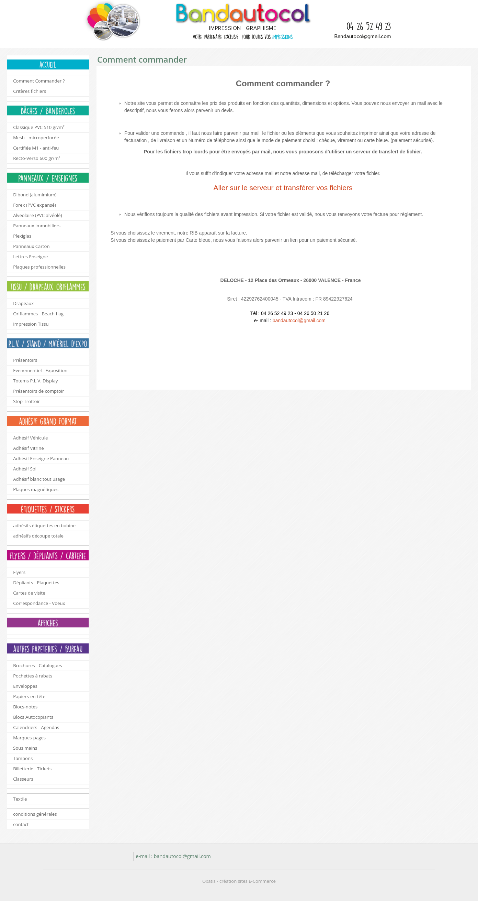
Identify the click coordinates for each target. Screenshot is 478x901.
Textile (20, 799)
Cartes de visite (29, 593)
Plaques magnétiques (35, 489)
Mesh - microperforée (36, 137)
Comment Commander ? (39, 81)
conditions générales (35, 814)
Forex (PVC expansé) (34, 205)
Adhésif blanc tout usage (39, 479)
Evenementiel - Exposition (40, 370)
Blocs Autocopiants (33, 717)
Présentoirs (25, 360)
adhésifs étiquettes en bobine (44, 525)
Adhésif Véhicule (30, 438)
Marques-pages (29, 738)
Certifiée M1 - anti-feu (36, 148)
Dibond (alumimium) (34, 195)
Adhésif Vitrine (28, 448)
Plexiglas (22, 236)
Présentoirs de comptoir (38, 391)
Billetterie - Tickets (32, 769)
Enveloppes (25, 686)
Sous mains (25, 748)
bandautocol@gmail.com (299, 320)
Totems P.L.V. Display (35, 381)
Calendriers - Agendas (36, 727)
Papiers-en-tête (29, 696)
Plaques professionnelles (39, 267)
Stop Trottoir (26, 401)
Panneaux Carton (31, 246)
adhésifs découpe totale (38, 536)
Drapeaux (23, 303)
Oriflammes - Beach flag (38, 314)
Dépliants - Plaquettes (36, 582)
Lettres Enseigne (30, 256)
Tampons (23, 758)
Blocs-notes (25, 707)
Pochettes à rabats (32, 676)
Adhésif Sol (24, 469)
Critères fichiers (29, 91)
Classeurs (23, 779)
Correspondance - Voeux (39, 603)
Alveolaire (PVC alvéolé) (37, 215)
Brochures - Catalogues (37, 665)
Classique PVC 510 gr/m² (39, 127)
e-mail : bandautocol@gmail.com (173, 856)
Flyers (19, 572)
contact (21, 824)
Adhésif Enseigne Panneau (41, 458)
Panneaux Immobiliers (36, 225)
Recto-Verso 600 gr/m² (36, 158)
